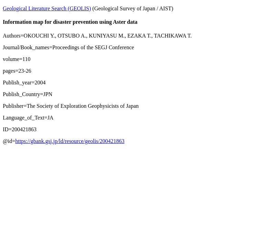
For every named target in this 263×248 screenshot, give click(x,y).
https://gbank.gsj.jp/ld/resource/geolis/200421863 (69, 141)
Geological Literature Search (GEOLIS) (47, 8)
